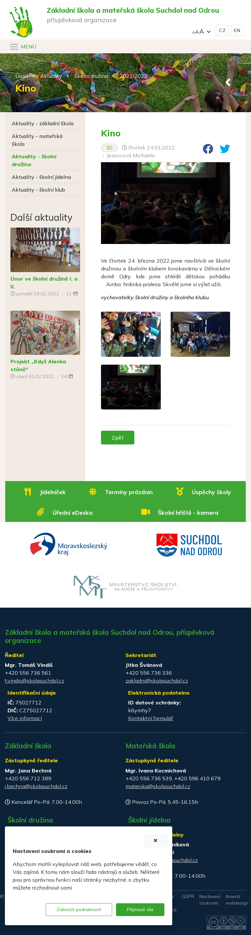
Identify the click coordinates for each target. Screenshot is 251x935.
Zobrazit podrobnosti (79, 909)
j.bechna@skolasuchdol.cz (36, 786)
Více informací (25, 718)
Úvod (21, 76)
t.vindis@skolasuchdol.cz (34, 680)
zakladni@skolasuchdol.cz (157, 680)
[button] (201, 30)
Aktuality (51, 76)
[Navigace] (23, 46)
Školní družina (91, 76)
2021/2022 (133, 76)
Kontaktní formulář (150, 718)
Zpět (118, 437)
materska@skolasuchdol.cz (158, 786)
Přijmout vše (140, 909)
